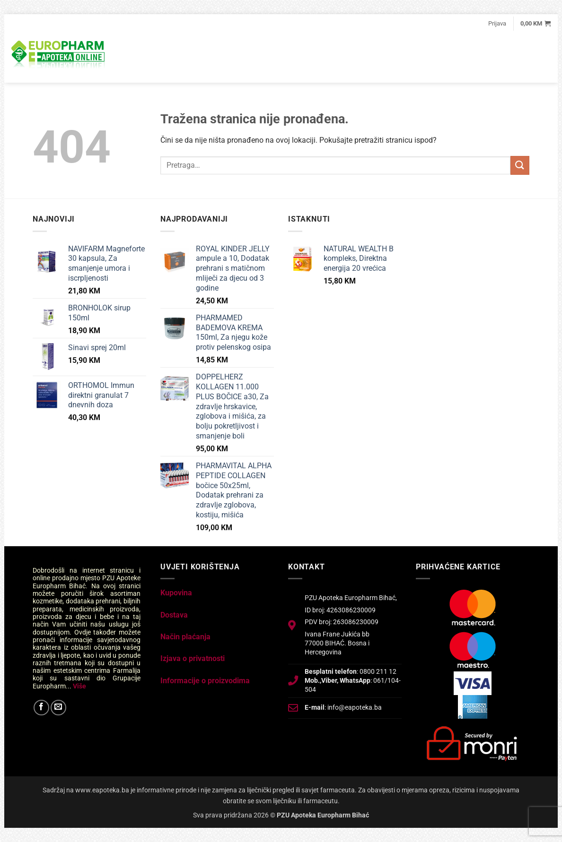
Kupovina (176, 592)
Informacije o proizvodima (205, 680)
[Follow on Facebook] (41, 707)
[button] (497, 23)
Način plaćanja (185, 636)
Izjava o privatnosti (192, 658)
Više (79, 686)
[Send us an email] (58, 707)
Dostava (174, 614)
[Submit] (519, 165)
